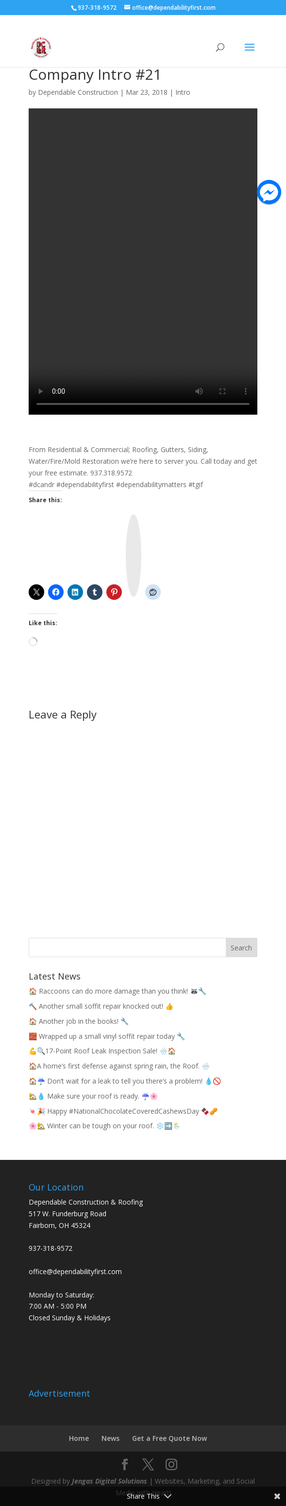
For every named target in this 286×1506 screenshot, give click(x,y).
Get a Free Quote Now (169, 1438)
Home (79, 1438)
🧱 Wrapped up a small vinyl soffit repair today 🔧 (107, 1036)
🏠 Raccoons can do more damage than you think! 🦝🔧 (117, 991)
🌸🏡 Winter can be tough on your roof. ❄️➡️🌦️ (105, 1125)
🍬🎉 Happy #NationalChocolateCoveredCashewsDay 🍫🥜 (123, 1111)
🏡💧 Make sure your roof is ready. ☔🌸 (93, 1096)
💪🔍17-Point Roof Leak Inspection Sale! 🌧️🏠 (102, 1050)
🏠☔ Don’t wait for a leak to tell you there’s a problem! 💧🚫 (125, 1081)
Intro (182, 92)
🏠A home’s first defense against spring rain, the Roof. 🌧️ (119, 1065)
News (110, 1438)
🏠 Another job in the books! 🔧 (79, 1021)
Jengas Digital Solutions (109, 1481)
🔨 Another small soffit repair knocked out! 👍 (101, 1006)
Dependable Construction (78, 92)
